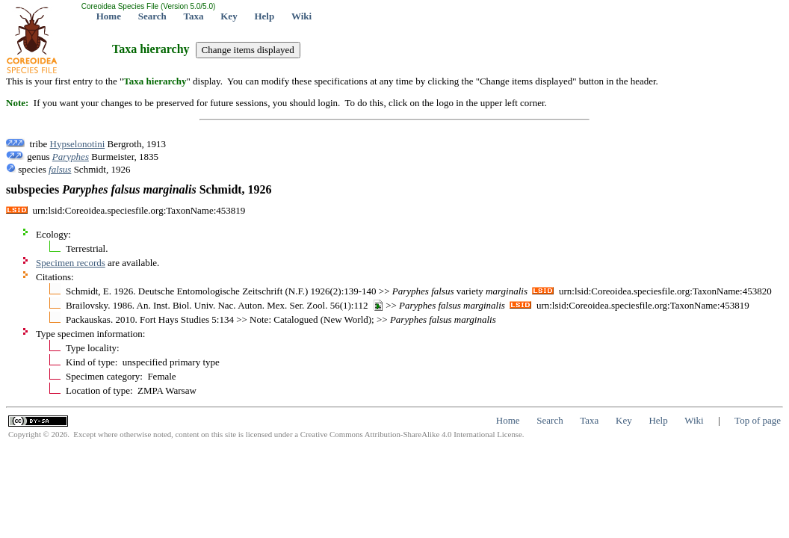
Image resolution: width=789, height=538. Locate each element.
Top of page (757, 420)
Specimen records (70, 262)
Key (228, 16)
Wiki (301, 16)
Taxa (194, 16)
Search (152, 16)
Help (264, 16)
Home (108, 16)
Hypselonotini (77, 143)
